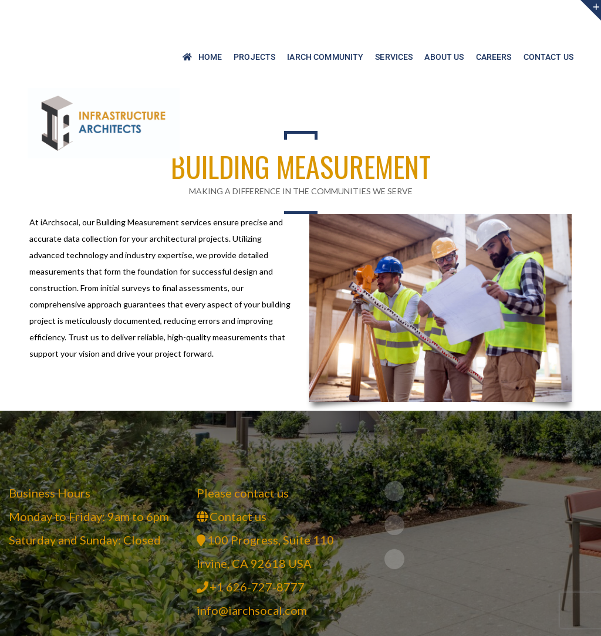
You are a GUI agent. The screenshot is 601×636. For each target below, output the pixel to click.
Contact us (238, 516)
